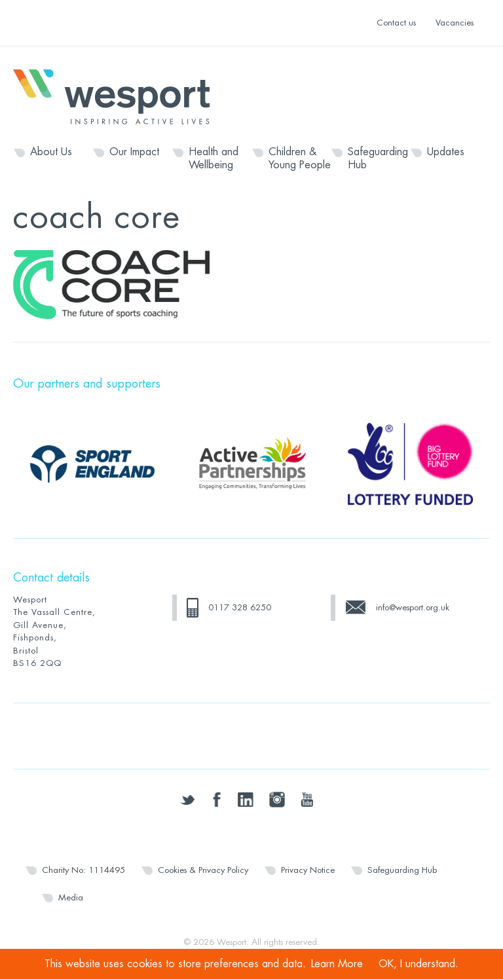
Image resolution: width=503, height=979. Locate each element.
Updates (445, 152)
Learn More (337, 964)
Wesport (118, 95)
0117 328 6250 (239, 607)
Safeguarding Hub (378, 158)
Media (70, 897)
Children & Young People (300, 158)
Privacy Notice (308, 870)
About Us (51, 152)
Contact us (396, 22)
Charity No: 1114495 (83, 870)
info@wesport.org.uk (412, 607)
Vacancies (455, 22)
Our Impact (134, 152)
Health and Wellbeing (213, 158)
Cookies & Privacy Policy (203, 870)
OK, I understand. (418, 964)
